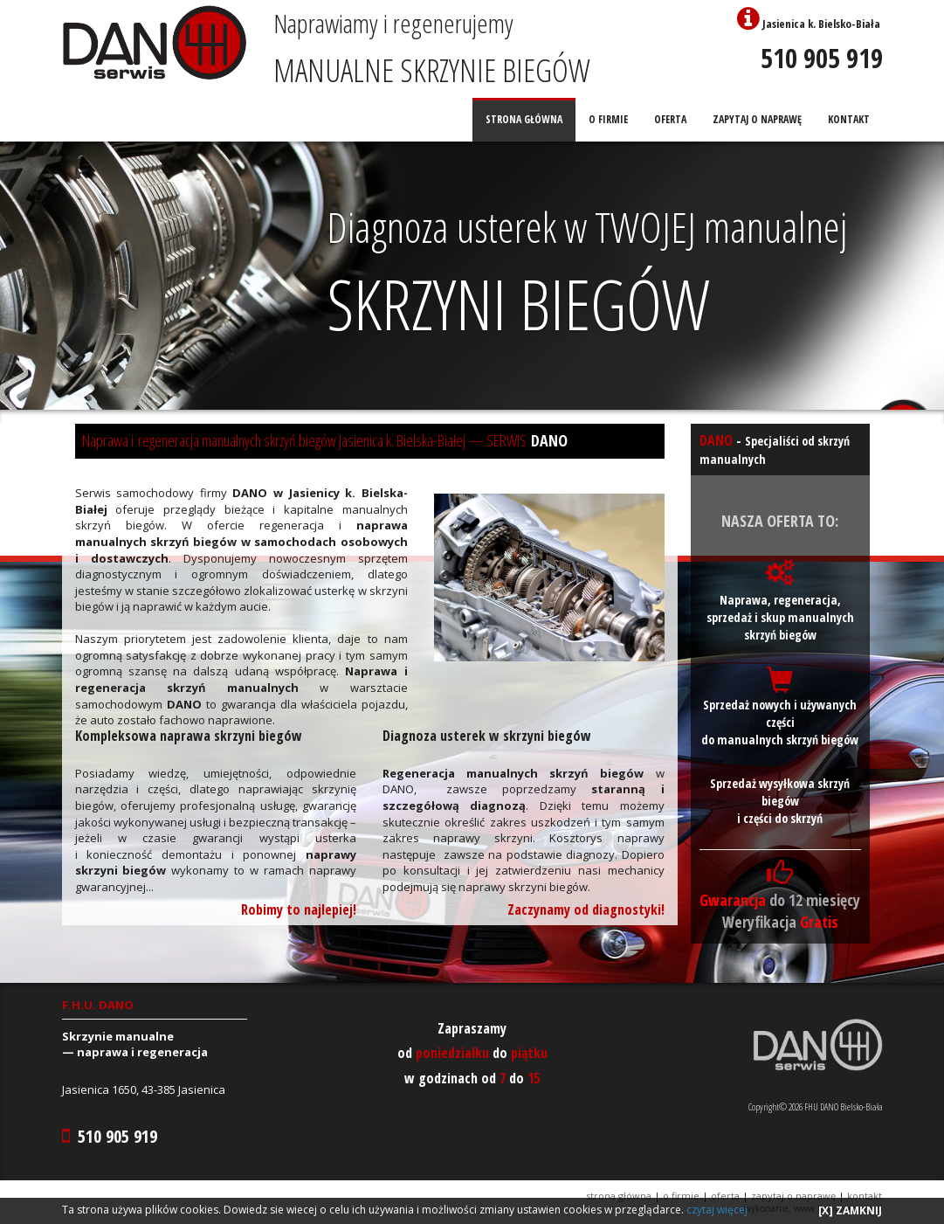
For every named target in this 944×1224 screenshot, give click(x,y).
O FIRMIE (608, 119)
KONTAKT (849, 119)
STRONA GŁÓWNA (524, 119)
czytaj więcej (717, 1209)
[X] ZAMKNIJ (850, 1210)
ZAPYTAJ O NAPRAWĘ (757, 119)
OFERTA (670, 119)
